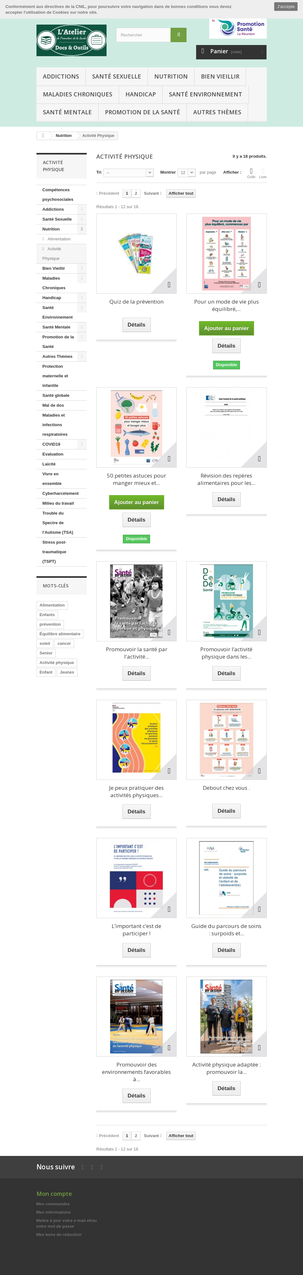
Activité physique (57, 662)
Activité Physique (52, 253)
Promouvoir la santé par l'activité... (136, 652)
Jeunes (67, 672)
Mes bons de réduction (59, 1234)
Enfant (46, 672)
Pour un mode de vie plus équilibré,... (226, 305)
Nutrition (171, 76)
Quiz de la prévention (136, 301)
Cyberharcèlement (61, 493)
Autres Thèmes (217, 112)
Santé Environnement (205, 94)
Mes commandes (53, 1204)
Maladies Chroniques (77, 94)
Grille (251, 173)
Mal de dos (53, 405)
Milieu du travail (58, 503)
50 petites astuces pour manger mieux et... (136, 479)
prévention (50, 624)
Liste (263, 173)
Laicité (49, 464)
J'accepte (286, 6)
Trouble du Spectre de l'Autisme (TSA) (58, 523)
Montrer (168, 172)
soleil (45, 643)
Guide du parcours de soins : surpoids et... (226, 929)
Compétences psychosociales (58, 194)
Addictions (61, 76)
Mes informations (53, 1212)
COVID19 (51, 444)
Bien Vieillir (220, 76)
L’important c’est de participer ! (136, 929)
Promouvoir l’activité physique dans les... (226, 652)
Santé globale (56, 395)
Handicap (140, 94)
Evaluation (53, 454)
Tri (98, 172)
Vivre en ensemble (52, 479)
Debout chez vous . (226, 787)
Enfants (47, 614)
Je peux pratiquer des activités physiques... (136, 791)
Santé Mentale (67, 112)
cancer (64, 643)
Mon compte (54, 1193)
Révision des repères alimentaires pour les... (226, 479)
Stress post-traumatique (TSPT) (55, 552)
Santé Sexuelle (116, 76)
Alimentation (58, 239)
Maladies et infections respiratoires (55, 425)
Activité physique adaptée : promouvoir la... (226, 1068)
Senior (46, 653)
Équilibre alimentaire (60, 633)
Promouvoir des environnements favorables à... (136, 1072)
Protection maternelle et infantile (55, 376)
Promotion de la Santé (142, 112)
